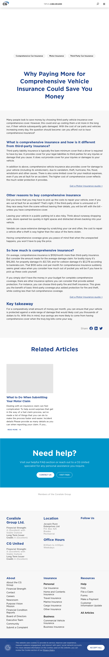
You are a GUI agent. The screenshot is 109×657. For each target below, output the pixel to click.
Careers (10, 596)
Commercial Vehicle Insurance (54, 622)
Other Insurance (52, 609)
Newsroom (12, 600)
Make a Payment (89, 599)
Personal (49, 584)
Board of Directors (16, 616)
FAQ (83, 588)
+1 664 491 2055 (56, 4)
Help (83, 584)
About (10, 578)
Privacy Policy (49, 650)
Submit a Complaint (17, 627)
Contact (10, 592)
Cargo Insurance (52, 605)
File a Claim (87, 592)
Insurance (50, 578)
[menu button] (104, 3)
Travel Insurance (52, 598)
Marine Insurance (53, 602)
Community (12, 623)
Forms (84, 595)
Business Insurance (54, 627)
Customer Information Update (91, 604)
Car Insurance (51, 588)
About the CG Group (14, 583)
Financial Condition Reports (16, 611)
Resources (88, 578)
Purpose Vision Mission (14, 605)
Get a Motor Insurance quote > (86, 186)
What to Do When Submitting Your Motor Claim (26, 399)
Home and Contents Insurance (54, 593)
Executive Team (14, 620)
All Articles (87, 612)
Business (49, 616)
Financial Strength (16, 589)
